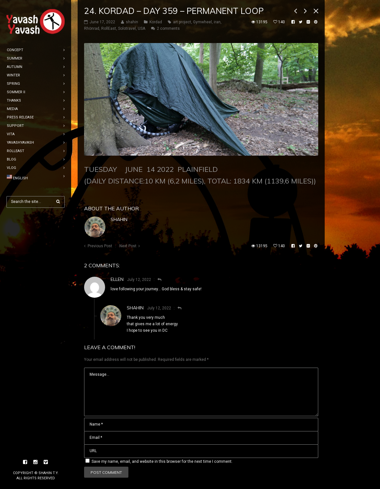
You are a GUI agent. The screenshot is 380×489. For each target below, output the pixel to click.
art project (182, 22)
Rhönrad (91, 28)
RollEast (108, 28)
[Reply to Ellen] (156, 279)
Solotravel (127, 28)
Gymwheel (202, 22)
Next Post (127, 246)
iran (217, 22)
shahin (119, 219)
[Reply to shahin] (176, 308)
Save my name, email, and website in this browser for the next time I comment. (162, 461)
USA (141, 28)
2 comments (168, 28)
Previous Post (100, 246)
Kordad (155, 22)
